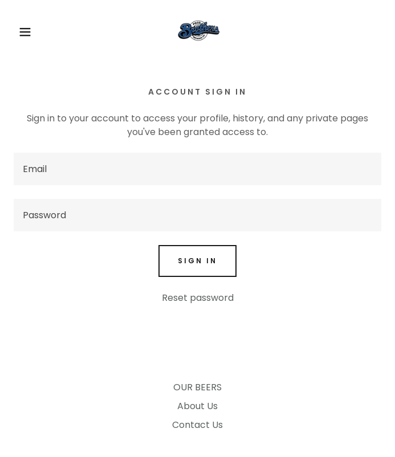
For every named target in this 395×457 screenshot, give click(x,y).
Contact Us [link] (197, 424)
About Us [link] (197, 406)
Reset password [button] (198, 297)
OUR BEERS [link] (197, 387)
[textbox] (197, 169)
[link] (198, 32)
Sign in (197, 261)
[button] (26, 32)
